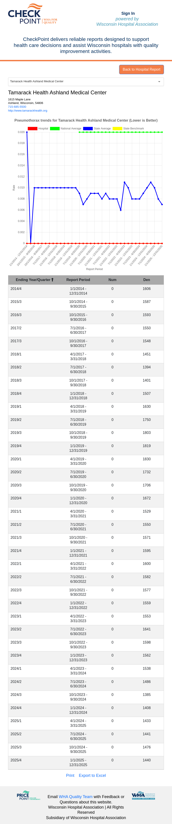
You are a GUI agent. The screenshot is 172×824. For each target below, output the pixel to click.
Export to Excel (92, 775)
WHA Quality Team (76, 796)
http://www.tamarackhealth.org (27, 110)
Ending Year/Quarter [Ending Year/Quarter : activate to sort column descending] (35, 280)
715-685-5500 (17, 106)
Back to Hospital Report (141, 69)
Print (70, 775)
